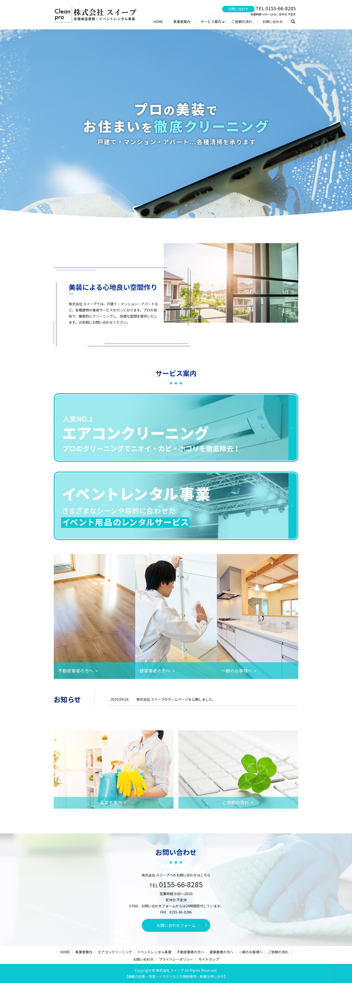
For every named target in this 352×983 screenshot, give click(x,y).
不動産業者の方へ (190, 951)
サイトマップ (208, 959)
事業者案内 (181, 21)
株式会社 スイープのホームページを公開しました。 (176, 699)
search (293, 21)
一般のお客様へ (251, 951)
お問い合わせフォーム (176, 925)
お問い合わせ (272, 21)
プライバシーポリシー (176, 959)
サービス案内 (211, 21)
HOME (158, 21)
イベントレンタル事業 (154, 951)
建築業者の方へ (221, 951)
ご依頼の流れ (241, 21)
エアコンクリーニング (115, 951)
